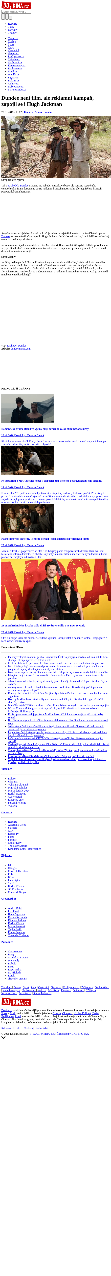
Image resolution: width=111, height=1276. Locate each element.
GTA (10, 830)
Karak (11, 975)
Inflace (11, 778)
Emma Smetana (16, 932)
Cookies (28, 1028)
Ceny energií (15, 796)
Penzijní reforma (17, 802)
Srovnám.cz (25, 993)
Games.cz (6, 812)
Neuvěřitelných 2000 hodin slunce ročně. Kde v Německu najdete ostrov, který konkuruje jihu (58, 705)
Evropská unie (16, 799)
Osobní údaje (42, 1028)
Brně (12, 1013)
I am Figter (14, 880)
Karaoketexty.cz (11, 990)
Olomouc (67, 1013)
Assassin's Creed (17, 824)
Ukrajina (12, 781)
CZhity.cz (91, 990)
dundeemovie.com (21, 348)
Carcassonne (15, 951)
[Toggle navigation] (7, 17)
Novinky (12, 29)
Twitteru (5, 236)
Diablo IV (13, 833)
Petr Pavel (13, 911)
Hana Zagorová (16, 914)
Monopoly (13, 960)
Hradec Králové (82, 1013)
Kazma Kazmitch (17, 917)
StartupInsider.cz (42, 993)
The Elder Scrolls (17, 845)
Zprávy (17, 987)
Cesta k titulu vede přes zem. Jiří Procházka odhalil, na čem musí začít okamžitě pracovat (56, 663)
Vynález (12, 805)
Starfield (12, 827)
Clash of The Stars (18, 871)
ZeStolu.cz (87, 987)
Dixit (11, 966)
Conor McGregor (17, 892)
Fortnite (12, 839)
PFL (10, 874)
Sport (26, 987)
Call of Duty (14, 842)
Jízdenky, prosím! (17, 978)
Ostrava (57, 1013)
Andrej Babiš (15, 908)
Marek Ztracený (16, 926)
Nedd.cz (41, 990)
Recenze (12, 23)
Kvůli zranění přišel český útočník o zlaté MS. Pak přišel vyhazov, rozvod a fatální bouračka (58, 672)
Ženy (33, 987)
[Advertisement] (31, 311)
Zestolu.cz (7, 942)
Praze (4, 1013)
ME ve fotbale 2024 (19, 790)
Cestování (43, 987)
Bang (11, 954)
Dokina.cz (78, 990)
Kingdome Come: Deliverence (24, 848)
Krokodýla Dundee (18, 185)
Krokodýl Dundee (16, 345)
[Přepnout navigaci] (10, 18)
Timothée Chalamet (18, 935)
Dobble (12, 963)
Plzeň (18, 1016)
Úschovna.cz (29, 990)
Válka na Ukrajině (18, 784)
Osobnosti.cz (8, 898)
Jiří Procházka (15, 889)
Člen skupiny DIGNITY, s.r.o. (73, 1033)
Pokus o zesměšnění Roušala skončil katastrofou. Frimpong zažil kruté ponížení (51, 756)
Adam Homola (43, 112)
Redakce (17, 1028)
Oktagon (12, 868)
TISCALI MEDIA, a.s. (42, 1033)
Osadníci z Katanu (18, 957)
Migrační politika (17, 787)
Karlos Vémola (16, 886)
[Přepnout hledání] (3, 17)
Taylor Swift (14, 929)
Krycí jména (14, 969)
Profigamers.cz (71, 987)
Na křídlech (14, 972)
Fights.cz (6, 855)
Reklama (6, 1028)
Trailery (12, 32)
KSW (11, 877)
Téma (11, 26)
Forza (11, 836)
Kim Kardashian (17, 920)
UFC (10, 865)
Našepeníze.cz (9, 993)
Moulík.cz (53, 990)
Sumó (11, 883)
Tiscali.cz (6, 768)
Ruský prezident (17, 793)
